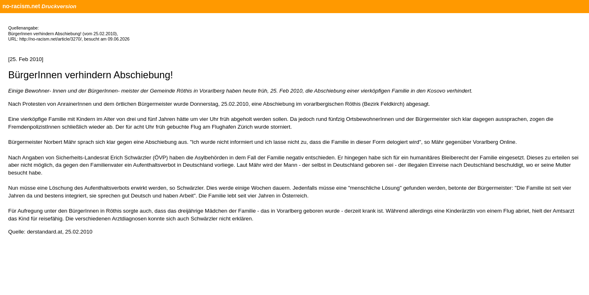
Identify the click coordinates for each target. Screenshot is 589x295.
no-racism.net (21, 6)
